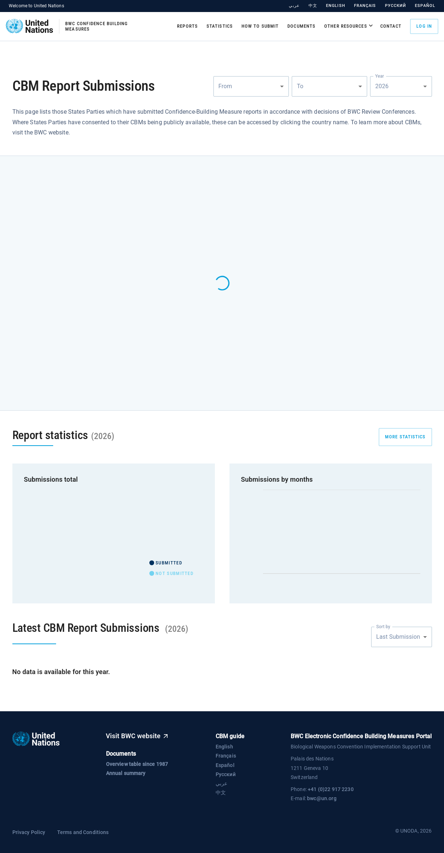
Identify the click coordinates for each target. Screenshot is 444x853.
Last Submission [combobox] (398, 636)
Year (379, 75)
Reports (187, 26)
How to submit (260, 26)
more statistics (405, 437)
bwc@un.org (322, 798)
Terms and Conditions (83, 832)
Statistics (220, 26)
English (335, 5)
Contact (391, 26)
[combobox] (251, 86)
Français (365, 5)
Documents (301, 26)
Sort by (383, 626)
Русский (395, 5)
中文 (313, 5)
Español (425, 5)
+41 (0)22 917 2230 (331, 789)
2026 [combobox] (382, 86)
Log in (424, 26)
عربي (294, 5)
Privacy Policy (29, 832)
